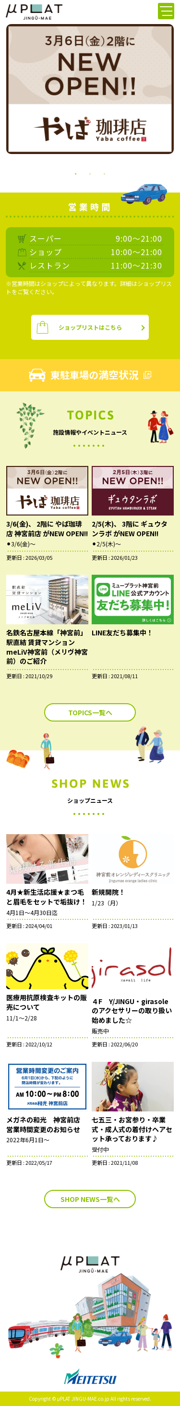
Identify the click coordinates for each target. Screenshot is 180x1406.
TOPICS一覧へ (90, 712)
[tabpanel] (90, 89)
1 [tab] (76, 173)
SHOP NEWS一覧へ (90, 1199)
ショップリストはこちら (79, 327)
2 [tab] (90, 173)
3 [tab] (104, 173)
